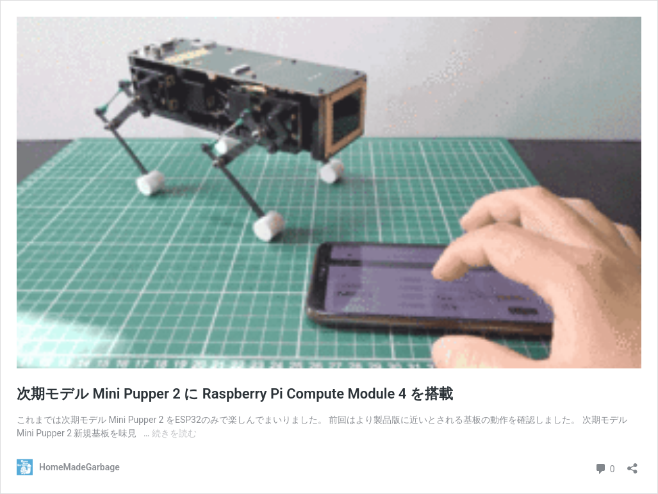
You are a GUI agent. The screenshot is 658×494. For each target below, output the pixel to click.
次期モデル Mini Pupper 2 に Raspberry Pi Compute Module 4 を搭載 (235, 394)
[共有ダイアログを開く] (632, 464)
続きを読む (174, 433)
